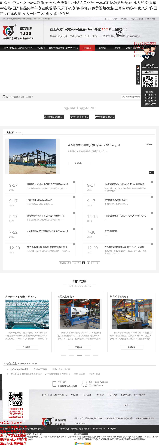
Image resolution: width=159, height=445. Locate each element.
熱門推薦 (79, 281)
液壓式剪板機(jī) (66, 296)
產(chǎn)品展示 (40, 369)
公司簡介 (118, 48)
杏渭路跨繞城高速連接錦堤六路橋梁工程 (45, 215)
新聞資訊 (102, 48)
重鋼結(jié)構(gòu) (25, 48)
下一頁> (96, 263)
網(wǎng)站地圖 (111, 19)
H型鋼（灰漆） (79, 374)
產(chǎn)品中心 (72, 48)
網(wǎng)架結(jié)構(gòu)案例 (54, 117)
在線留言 (124, 19)
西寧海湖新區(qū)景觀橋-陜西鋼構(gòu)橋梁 (47, 247)
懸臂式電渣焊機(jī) (119, 296)
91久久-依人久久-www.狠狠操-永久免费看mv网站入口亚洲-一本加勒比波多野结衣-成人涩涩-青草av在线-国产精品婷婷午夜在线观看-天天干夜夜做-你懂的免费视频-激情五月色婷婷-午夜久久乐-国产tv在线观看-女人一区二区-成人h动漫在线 (78, 8)
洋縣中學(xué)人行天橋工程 (39, 200)
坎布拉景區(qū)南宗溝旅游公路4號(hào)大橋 (47, 231)
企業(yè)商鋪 (150, 19)
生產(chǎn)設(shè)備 (61, 369)
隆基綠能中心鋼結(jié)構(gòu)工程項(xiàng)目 (94, 145)
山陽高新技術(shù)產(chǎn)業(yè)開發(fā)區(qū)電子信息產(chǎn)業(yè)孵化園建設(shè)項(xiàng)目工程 (126, 215)
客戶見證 (87, 395)
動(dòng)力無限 (77, 429)
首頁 (22, 97)
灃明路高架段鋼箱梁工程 (116, 200)
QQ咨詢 (150, 72)
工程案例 (87, 48)
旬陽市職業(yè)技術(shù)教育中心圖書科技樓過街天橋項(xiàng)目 (126, 184)
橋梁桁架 (41, 48)
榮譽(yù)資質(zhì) (133, 48)
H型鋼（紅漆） (95, 374)
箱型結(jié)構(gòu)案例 (79, 117)
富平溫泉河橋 (111, 231)
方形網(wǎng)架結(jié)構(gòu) (20, 296)
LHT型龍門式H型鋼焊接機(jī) (57, 374)
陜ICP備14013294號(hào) (106, 429)
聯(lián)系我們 (137, 19)
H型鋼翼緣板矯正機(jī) (32, 374)
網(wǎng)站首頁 (10, 48)
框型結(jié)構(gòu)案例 (105, 117)
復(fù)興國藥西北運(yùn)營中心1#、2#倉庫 (124, 247)
